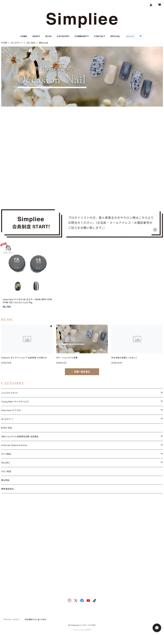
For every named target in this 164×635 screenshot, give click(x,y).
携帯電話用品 (7, 489)
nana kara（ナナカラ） (11, 410)
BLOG (48, 36)
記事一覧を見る (82, 371)
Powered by (82, 630)
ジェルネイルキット (9, 393)
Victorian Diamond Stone (14, 445)
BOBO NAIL (7, 428)
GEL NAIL (31, 42)
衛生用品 (5, 480)
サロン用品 (6, 471)
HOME (24, 36)
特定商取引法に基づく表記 (35, 619)
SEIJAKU (5, 462)
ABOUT (36, 36)
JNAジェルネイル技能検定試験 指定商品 (20, 436)
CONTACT (99, 36)
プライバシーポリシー (11, 619)
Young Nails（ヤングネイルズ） (15, 401)
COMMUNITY (82, 36)
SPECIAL (115, 36)
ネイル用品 (6, 454)
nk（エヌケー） (17, 42)
